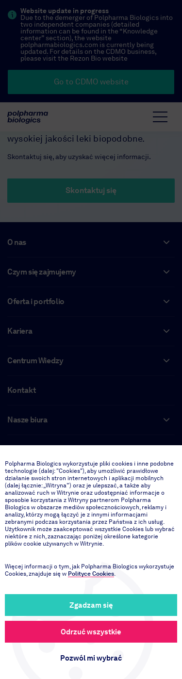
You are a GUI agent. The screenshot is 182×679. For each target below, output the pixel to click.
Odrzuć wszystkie (91, 632)
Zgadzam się (91, 605)
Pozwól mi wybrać (91, 658)
